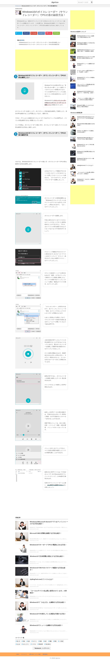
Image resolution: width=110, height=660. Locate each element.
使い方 (18, 641)
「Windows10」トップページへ (42, 648)
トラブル (33, 644)
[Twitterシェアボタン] (18, 33)
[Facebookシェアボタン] (26, 33)
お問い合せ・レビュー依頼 (34, 654)
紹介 (45, 641)
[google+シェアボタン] (33, 33)
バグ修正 (60, 641)
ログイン (34, 641)
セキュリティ (25, 644)
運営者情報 (45, 654)
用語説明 (40, 644)
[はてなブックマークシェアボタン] (41, 33)
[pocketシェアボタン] (48, 33)
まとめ (18, 644)
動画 (40, 641)
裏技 (55, 641)
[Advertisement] (41, 60)
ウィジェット (24, 654)
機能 (50, 641)
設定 (28, 641)
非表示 (22, 40)
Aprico (55, 2)
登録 (23, 641)
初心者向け (47, 644)
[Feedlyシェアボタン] (56, 33)
